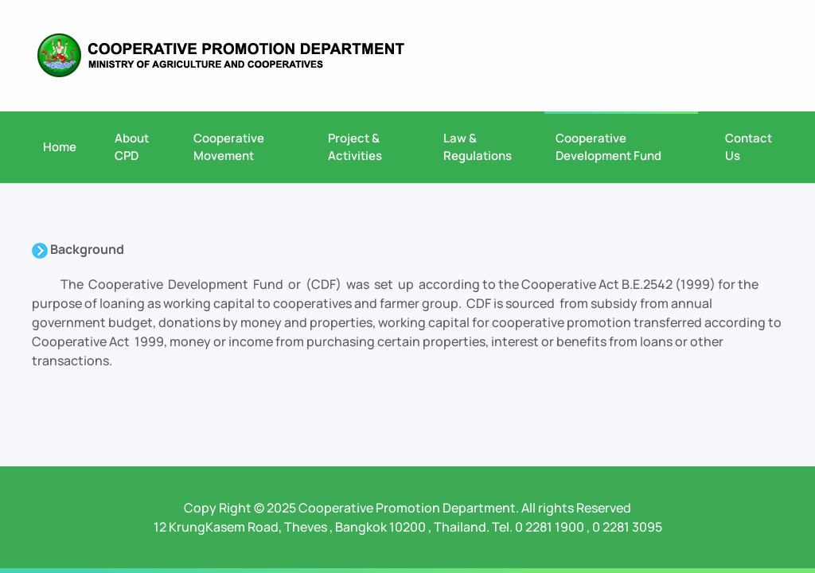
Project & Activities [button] (355, 147)
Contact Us (748, 147)
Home (59, 146)
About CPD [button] (132, 147)
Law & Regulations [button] (477, 147)
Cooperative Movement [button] (228, 147)
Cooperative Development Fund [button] (608, 147)
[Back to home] (221, 56)
